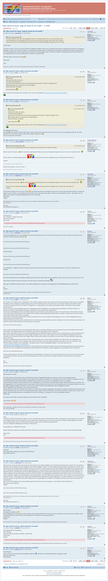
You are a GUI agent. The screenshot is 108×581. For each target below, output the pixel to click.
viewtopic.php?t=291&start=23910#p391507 (56, 93)
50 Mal (96, 553)
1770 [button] (101, 28)
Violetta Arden (11, 145)
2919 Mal (98, 185)
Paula (88, 71)
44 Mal (97, 108)
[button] (71, 28)
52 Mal (96, 78)
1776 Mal (96, 307)
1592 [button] (96, 28)
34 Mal (96, 239)
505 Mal (96, 148)
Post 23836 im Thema (7, 33)
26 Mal (96, 107)
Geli (88, 413)
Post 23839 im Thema (7, 141)
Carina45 (89, 211)
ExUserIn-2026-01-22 (91, 140)
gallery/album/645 (97, 306)
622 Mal (96, 37)
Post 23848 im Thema (7, 507)
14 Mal (97, 454)
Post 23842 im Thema (7, 232)
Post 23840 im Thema (7, 175)
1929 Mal (98, 516)
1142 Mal (98, 379)
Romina (9, 76)
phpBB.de (60, 572)
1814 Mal (96, 377)
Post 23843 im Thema (7, 299)
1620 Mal (98, 309)
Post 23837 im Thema (7, 72)
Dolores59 (89, 231)
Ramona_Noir (90, 548)
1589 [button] (84, 28)
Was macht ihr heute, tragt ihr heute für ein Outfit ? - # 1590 (26, 26)
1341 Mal (96, 183)
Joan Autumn (90, 31)
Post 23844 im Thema (7, 371)
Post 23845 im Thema (7, 414)
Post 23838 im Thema (7, 101)
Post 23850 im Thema (7, 549)
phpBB (49, 570)
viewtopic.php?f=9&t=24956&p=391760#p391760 (16, 344)
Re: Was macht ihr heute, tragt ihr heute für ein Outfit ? (23, 31)
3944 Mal (96, 514)
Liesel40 (89, 445)
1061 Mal (98, 149)
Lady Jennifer (11, 179)
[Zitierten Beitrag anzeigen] (20, 37)
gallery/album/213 (97, 182)
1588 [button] (80, 28)
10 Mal (97, 79)
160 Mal (96, 453)
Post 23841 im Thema (7, 213)
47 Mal (97, 422)
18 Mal (97, 554)
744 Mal (98, 241)
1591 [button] (92, 28)
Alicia (88, 370)
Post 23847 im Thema (7, 462)
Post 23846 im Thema (7, 447)
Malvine (89, 298)
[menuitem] (102, 19)
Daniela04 (89, 506)
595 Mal (98, 38)
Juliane (9, 37)
